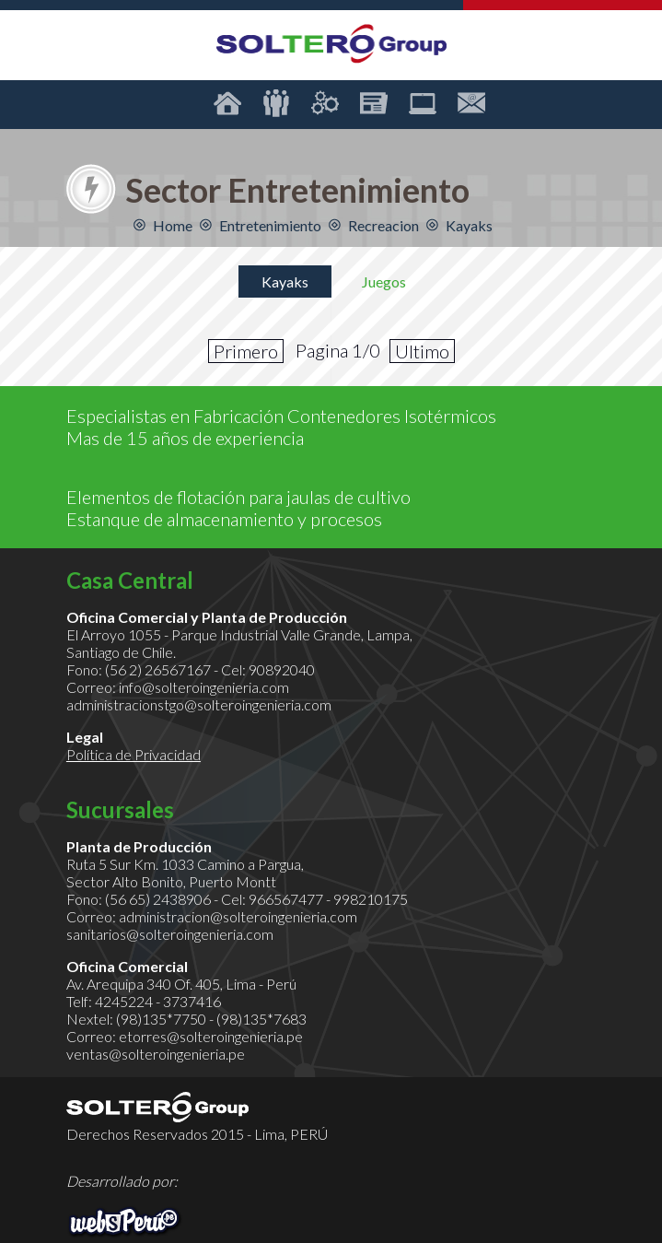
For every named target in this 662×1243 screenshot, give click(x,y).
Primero (246, 351)
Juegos (384, 281)
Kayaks (284, 281)
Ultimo (422, 351)
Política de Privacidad (133, 754)
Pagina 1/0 (338, 350)
